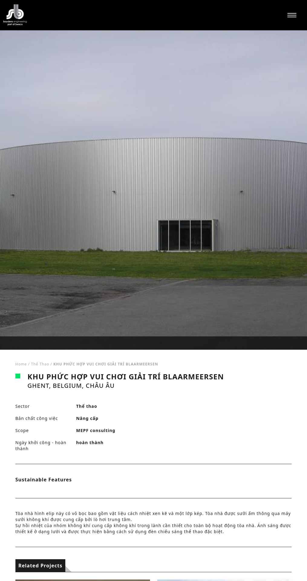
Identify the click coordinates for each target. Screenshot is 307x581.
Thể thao (40, 364)
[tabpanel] (153, 190)
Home (21, 364)
